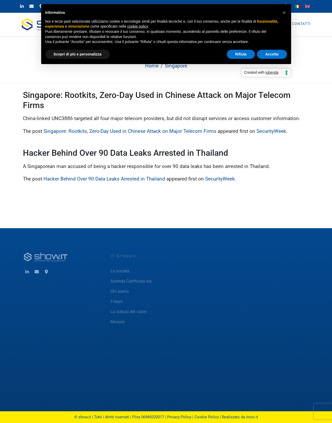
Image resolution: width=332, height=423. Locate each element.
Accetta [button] (272, 54)
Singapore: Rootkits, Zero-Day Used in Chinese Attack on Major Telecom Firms (129, 131)
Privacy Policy (179, 417)
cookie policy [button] (137, 26)
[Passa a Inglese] (307, 6)
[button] (284, 12)
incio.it (252, 417)
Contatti (301, 24)
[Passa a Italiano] (298, 6)
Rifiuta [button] (241, 54)
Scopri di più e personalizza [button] (78, 54)
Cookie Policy (207, 417)
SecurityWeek (271, 131)
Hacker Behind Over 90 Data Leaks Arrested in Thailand (125, 153)
